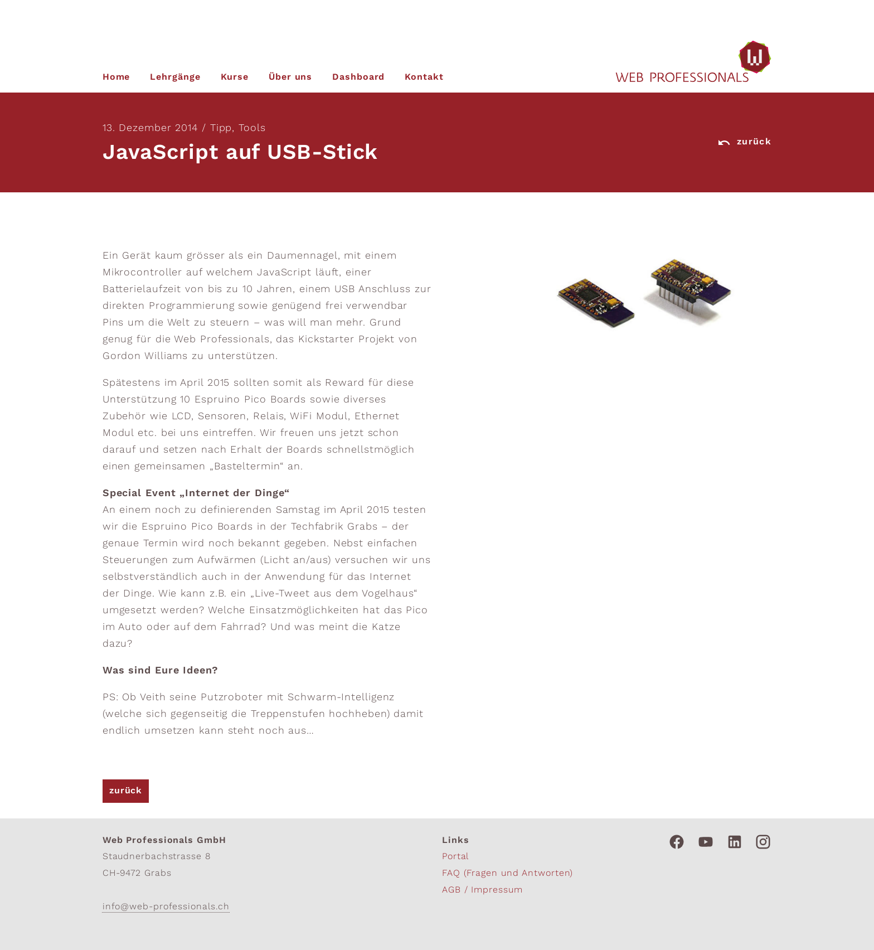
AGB (453, 890)
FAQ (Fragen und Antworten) (507, 873)
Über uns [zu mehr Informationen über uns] (290, 77)
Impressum (496, 890)
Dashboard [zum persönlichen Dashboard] (358, 77)
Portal (455, 856)
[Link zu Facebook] (676, 841)
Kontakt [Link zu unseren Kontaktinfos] (424, 77)
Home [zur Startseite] (116, 77)
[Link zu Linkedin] (734, 841)
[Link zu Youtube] (705, 841)
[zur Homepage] (693, 62)
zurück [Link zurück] (744, 142)
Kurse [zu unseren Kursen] (235, 77)
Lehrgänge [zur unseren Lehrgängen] (175, 77)
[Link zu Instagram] (763, 841)
